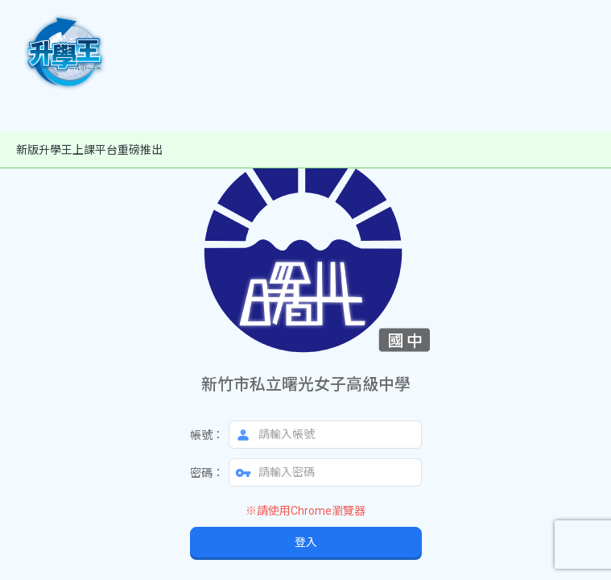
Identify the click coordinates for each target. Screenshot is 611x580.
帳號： (207, 435)
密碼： (207, 472)
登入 (306, 542)
